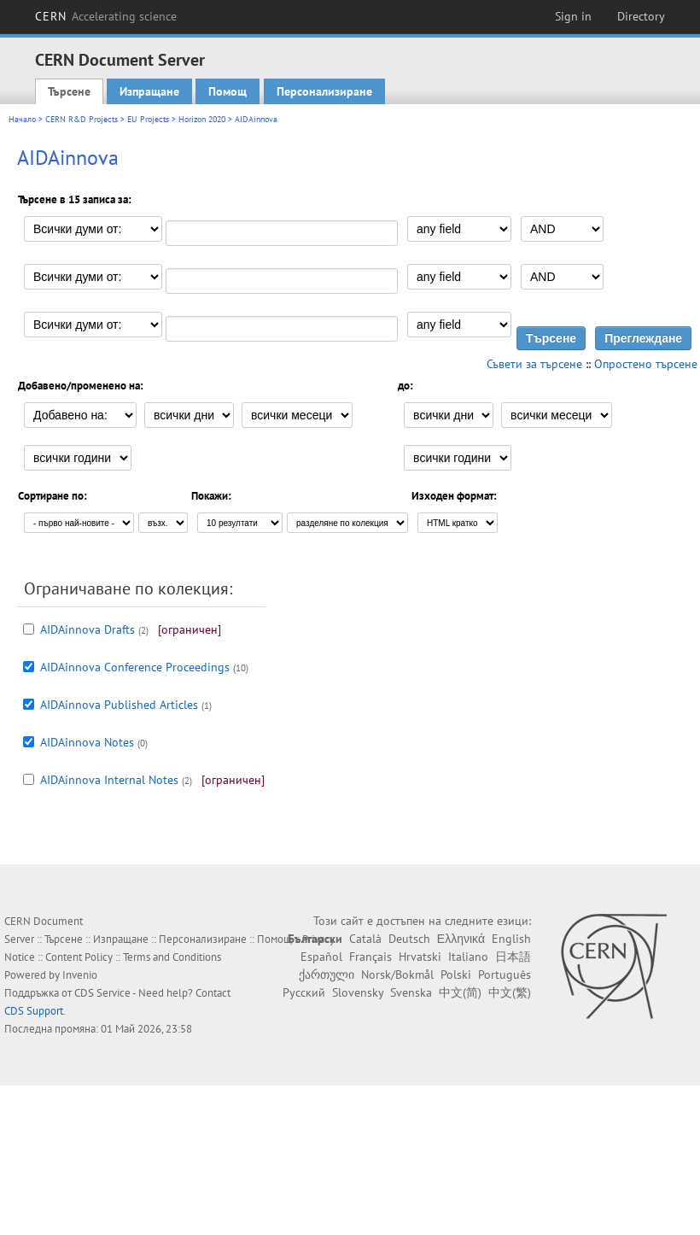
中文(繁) (509, 992)
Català (365, 938)
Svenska (411, 992)
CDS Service (102, 993)
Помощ (227, 91)
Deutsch (409, 938)
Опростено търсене (645, 364)
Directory (641, 16)
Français (370, 956)
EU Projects (148, 119)
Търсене (69, 91)
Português (504, 974)
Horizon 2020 (201, 119)
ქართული (326, 974)
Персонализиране (324, 91)
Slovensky (357, 992)
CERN (106, 16)
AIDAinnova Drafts (87, 629)
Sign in (573, 16)
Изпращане (149, 91)
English (511, 938)
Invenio (79, 975)
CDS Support (33, 1011)
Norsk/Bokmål (397, 974)
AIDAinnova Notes (87, 742)
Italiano (468, 956)
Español (321, 956)
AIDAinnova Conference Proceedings (135, 667)
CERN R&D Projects (81, 119)
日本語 (513, 956)
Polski (455, 974)
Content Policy (79, 957)
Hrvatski (420, 956)
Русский (304, 992)
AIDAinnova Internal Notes (109, 779)
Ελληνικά (461, 938)
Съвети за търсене (534, 364)
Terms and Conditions (172, 957)
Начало (22, 119)
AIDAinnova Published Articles (119, 704)
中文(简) (460, 992)
